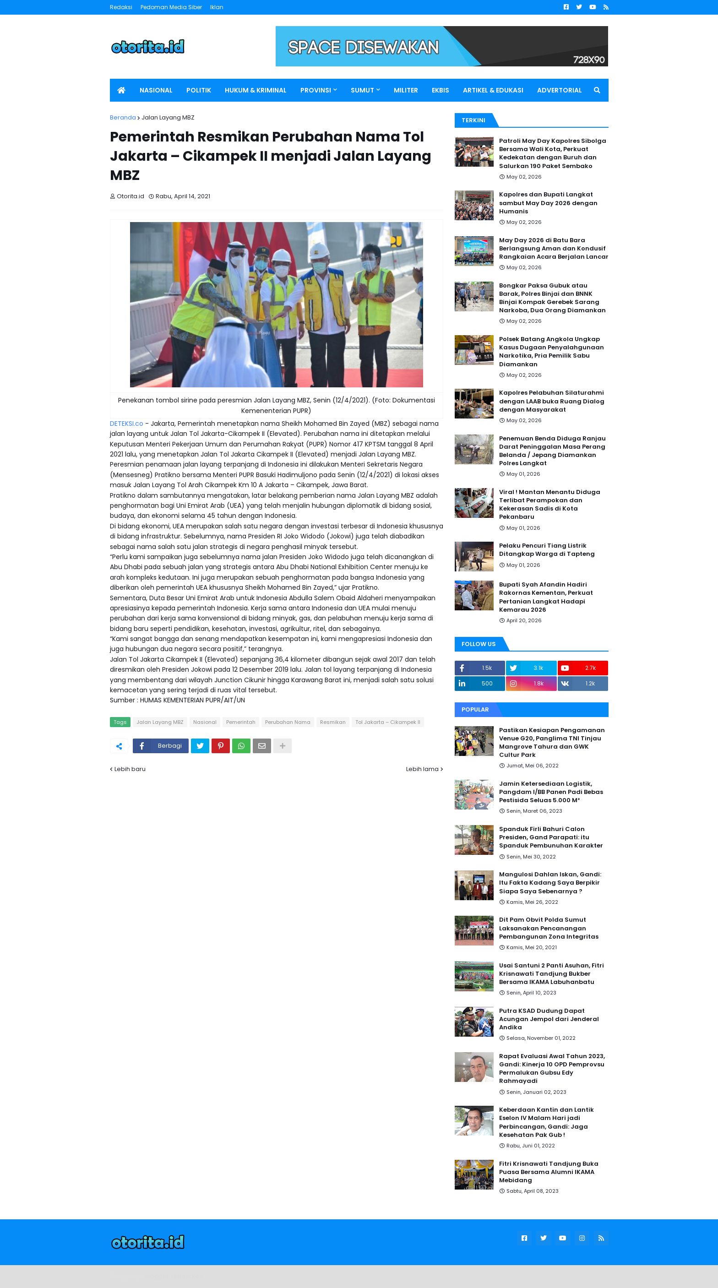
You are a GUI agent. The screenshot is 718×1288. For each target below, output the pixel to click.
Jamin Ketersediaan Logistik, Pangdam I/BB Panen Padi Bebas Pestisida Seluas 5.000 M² (551, 792)
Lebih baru (130, 769)
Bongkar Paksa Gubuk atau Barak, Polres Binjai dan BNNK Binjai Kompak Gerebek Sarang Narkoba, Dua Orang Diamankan (552, 298)
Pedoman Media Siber (171, 7)
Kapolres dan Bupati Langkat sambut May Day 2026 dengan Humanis (548, 202)
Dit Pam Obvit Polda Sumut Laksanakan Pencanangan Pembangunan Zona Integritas (548, 928)
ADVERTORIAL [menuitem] (559, 90)
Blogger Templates (173, 1276)
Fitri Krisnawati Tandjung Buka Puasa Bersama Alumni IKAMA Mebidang (548, 1172)
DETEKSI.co (126, 423)
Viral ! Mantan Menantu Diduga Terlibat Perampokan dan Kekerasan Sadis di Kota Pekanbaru (549, 505)
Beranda (123, 117)
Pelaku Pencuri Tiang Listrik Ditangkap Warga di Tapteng (547, 550)
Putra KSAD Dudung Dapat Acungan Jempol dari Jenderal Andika (549, 1019)
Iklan (216, 7)
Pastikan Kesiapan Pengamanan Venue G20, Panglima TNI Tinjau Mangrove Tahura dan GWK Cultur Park (552, 743)
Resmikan (333, 722)
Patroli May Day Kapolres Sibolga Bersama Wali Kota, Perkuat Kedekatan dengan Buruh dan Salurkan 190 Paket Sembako (552, 153)
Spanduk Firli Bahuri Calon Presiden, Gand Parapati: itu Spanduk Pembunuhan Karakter (551, 837)
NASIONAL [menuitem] (156, 90)
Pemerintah (241, 722)
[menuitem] (121, 90)
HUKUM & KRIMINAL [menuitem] (256, 90)
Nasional (205, 722)
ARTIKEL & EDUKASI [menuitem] (493, 90)
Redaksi (121, 7)
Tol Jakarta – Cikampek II (387, 722)
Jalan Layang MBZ (168, 117)
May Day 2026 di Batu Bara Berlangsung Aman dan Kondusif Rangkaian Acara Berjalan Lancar (554, 248)
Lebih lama (422, 769)
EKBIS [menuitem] (440, 90)
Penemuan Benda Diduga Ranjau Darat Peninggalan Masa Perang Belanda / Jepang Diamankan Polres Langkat (552, 451)
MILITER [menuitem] (406, 90)
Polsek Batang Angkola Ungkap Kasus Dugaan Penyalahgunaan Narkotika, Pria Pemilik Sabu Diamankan (551, 352)
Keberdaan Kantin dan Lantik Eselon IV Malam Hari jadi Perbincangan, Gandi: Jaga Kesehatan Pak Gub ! (546, 1122)
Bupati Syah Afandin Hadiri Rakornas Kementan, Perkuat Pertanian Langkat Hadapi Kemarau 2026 (546, 597)
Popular (475, 709)
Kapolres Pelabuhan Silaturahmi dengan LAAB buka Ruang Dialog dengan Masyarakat (551, 401)
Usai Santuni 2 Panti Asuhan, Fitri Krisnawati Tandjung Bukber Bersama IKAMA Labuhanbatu (551, 974)
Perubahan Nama (287, 722)
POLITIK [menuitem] (198, 90)
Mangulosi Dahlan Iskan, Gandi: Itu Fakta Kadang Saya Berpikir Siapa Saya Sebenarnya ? (550, 882)
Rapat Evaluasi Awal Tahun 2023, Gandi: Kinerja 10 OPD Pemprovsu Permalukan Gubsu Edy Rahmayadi (552, 1069)
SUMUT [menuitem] (362, 90)
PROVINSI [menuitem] (315, 90)
